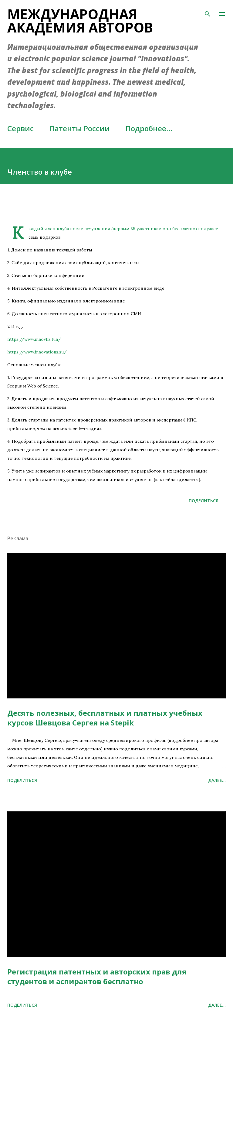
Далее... (217, 780)
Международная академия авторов (80, 20)
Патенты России (79, 128)
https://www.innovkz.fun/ (34, 339)
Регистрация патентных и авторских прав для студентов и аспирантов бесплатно (97, 976)
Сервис (20, 128)
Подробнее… (149, 128)
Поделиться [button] (203, 500)
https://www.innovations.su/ (37, 352)
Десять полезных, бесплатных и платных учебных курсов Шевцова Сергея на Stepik (104, 718)
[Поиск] (207, 11)
